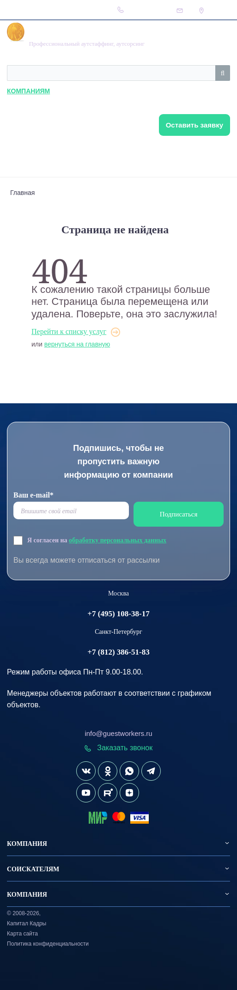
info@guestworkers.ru (118, 733)
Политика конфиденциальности (48, 944)
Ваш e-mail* (33, 495)
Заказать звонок (118, 748)
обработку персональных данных (117, 540)
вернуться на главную (77, 344)
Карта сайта (22, 933)
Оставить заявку (194, 125)
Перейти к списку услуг (68, 331)
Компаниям (28, 91)
